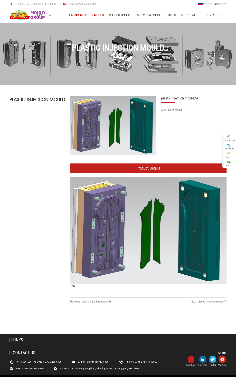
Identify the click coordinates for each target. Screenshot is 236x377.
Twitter (212, 365)
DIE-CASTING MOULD (148, 15)
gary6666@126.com (98, 361)
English (220, 3)
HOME (40, 15)
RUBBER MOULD (119, 15)
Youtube (222, 365)
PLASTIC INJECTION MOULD (85, 15)
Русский (205, 3)
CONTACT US (214, 15)
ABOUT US (55, 15)
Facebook (191, 365)
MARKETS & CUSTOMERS (184, 15)
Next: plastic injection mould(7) (209, 301)
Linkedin (202, 365)
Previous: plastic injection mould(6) (91, 301)
